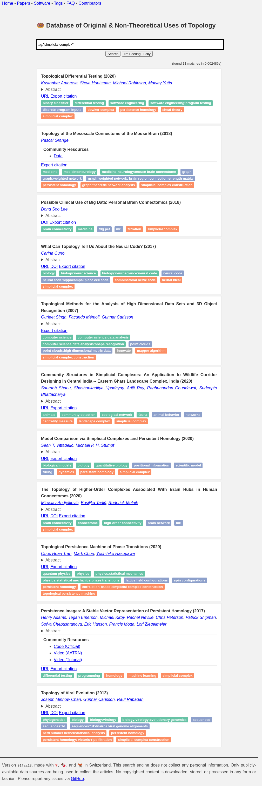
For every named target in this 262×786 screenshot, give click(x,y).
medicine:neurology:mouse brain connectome (139, 172)
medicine (50, 172)
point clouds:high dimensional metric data (77, 351)
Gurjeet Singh (53, 317)
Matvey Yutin (160, 83)
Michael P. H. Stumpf (95, 445)
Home (7, 3)
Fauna (142, 415)
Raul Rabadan (130, 699)
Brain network (159, 523)
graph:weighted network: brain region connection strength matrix (140, 178)
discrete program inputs (62, 110)
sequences (201, 720)
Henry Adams (53, 617)
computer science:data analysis (103, 337)
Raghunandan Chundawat (171, 388)
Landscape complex (94, 421)
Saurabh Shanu (56, 388)
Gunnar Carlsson (117, 317)
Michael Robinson (129, 83)
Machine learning (142, 675)
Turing (47, 472)
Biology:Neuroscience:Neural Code (129, 273)
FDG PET (104, 229)
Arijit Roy (135, 388)
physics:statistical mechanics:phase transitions (81, 580)
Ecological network (117, 415)
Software (42, 3)
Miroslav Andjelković (59, 502)
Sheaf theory (172, 110)
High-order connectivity (122, 523)
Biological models (57, 465)
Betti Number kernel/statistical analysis (74, 733)
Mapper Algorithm (151, 351)
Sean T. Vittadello (57, 445)
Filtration (134, 229)
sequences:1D (54, 726)
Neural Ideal (171, 280)
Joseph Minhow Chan (61, 699)
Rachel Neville (140, 617)
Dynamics (66, 472)
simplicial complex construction (166, 185)
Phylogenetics (54, 720)
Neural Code (172, 273)
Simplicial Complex (58, 287)
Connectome (88, 523)
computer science (57, 337)
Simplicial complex (162, 229)
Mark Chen (84, 553)
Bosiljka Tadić (93, 502)
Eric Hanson (95, 624)
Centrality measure (58, 421)
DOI (44, 222)
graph (187, 172)
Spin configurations (189, 580)
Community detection (79, 415)
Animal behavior (166, 415)
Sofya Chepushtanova (61, 624)
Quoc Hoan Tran (56, 553)
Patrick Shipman (201, 617)
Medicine (85, 229)
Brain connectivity (57, 229)
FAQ (70, 3)
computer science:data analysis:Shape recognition (83, 344)
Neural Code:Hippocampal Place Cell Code (76, 280)
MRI (118, 229)
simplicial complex (58, 116)
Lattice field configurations (147, 580)
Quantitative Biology (111, 465)
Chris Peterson (169, 617)
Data (58, 156)
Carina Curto (53, 253)
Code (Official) (67, 646)
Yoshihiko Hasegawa (115, 553)
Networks (192, 415)
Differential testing (89, 103)
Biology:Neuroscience (78, 273)
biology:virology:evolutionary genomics (154, 720)
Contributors (90, 3)
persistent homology (127, 733)
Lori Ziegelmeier (151, 624)
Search (113, 54)
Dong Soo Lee (54, 209)
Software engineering (127, 103)
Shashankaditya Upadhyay (99, 388)
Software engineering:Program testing (180, 103)
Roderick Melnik (123, 502)
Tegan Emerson (82, 617)
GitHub (77, 778)
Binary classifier (56, 103)
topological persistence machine (69, 593)
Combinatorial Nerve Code (135, 280)
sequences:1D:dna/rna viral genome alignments (109, 726)
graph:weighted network (62, 178)
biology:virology (103, 720)
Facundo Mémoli (84, 317)
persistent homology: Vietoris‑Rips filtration (77, 740)
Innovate (124, 351)
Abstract (53, 89)
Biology (49, 273)
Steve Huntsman (95, 83)
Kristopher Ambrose (59, 83)
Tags (58, 3)
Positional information (151, 465)
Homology (114, 675)
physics (83, 573)
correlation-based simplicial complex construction (122, 587)
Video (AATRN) (68, 653)
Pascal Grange (55, 140)
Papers (23, 3)
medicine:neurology (80, 172)
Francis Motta (121, 624)
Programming (89, 675)
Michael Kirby (112, 617)
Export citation (63, 96)
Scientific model (188, 465)
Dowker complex (101, 110)
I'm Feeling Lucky (137, 54)
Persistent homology (59, 185)
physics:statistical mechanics (119, 573)
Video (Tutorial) (68, 660)
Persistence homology (138, 110)
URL (45, 96)
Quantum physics (57, 573)
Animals (49, 415)
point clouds (140, 344)
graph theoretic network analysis (108, 185)
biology (78, 720)
